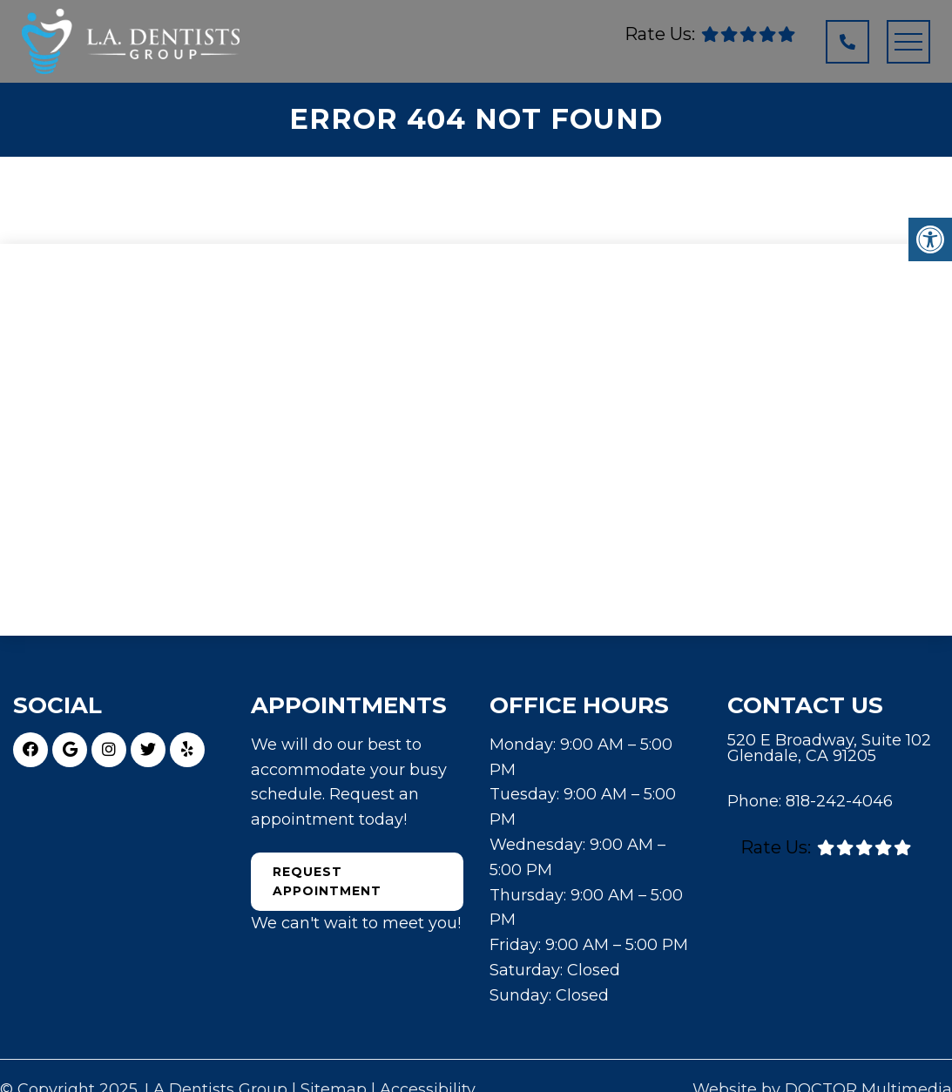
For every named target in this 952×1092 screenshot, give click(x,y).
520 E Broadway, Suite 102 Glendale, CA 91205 (829, 748)
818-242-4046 (839, 801)
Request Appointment (327, 881)
